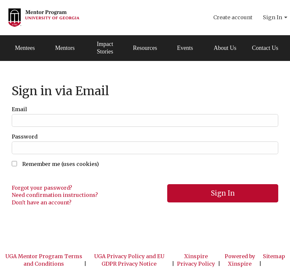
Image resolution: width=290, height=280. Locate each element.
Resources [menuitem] (145, 48)
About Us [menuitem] (225, 48)
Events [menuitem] (185, 48)
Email (19, 109)
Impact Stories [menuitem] (105, 48)
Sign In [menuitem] (272, 17)
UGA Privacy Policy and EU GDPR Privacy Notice (129, 260)
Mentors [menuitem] (65, 48)
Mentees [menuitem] (25, 48)
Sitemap (274, 256)
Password (25, 136)
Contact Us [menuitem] (265, 48)
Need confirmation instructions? (55, 195)
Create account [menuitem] (232, 17)
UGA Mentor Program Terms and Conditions (43, 260)
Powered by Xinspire (240, 260)
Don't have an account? (42, 202)
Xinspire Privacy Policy (196, 260)
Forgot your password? (42, 187)
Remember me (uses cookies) (60, 164)
